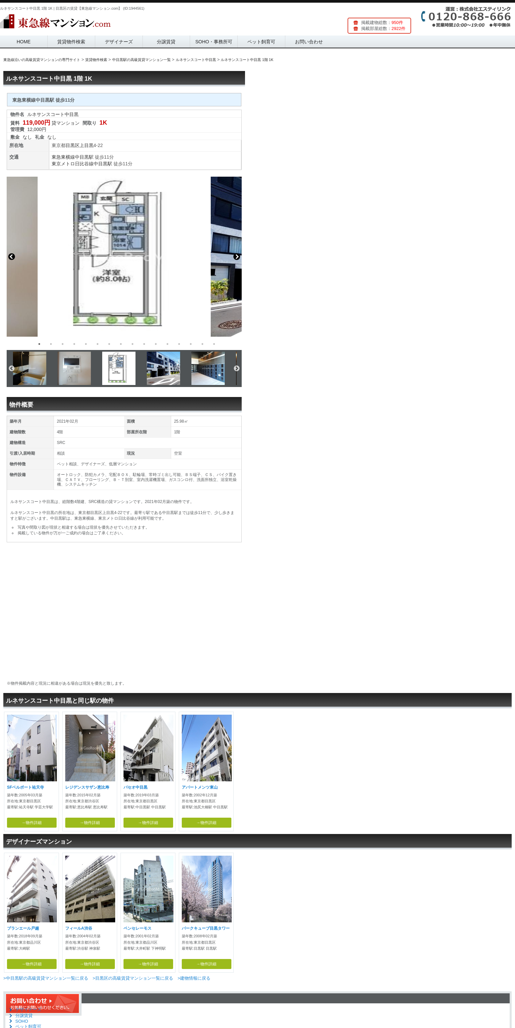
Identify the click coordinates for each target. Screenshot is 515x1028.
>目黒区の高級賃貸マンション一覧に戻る (133, 978)
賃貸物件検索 (71, 41)
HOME (24, 41)
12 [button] (167, 344)
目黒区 (73, 145)
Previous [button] (11, 256)
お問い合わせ (309, 41)
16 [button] (214, 344)
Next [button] (236, 256)
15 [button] (202, 344)
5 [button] (86, 344)
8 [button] (121, 344)
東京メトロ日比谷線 (73, 163)
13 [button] (179, 344)
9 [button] (132, 344)
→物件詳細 (32, 822)
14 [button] (190, 344)
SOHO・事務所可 (213, 41)
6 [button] (97, 344)
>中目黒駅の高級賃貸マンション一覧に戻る (45, 978)
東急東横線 (63, 157)
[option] (124, 256)
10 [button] (144, 344)
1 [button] (39, 344)
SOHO (21, 1021)
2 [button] (51, 344)
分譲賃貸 (166, 41)
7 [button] (109, 344)
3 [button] (62, 344)
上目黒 (87, 145)
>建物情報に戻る (193, 978)
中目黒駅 (84, 157)
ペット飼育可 (261, 41)
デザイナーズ (119, 41)
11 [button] (155, 344)
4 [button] (74, 344)
